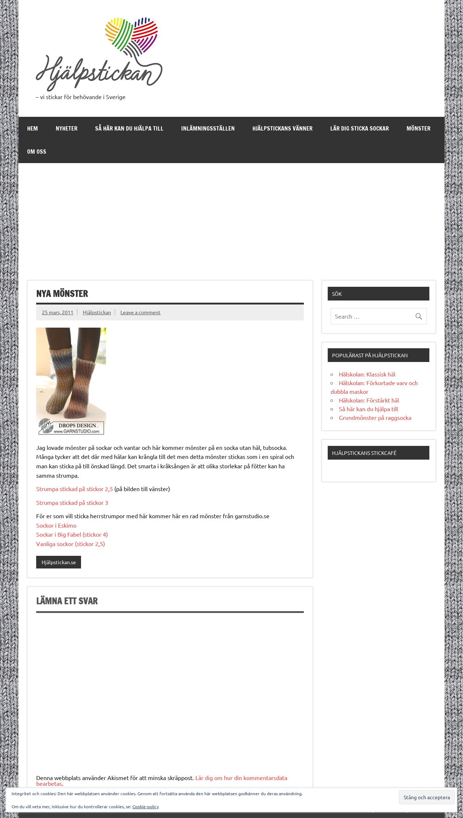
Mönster (418, 128)
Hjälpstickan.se (59, 562)
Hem (32, 128)
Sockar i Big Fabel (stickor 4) (72, 534)
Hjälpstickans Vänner (282, 128)
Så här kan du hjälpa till (129, 128)
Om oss (36, 151)
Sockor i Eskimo (56, 525)
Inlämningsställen (208, 128)
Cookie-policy (145, 806)
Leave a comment (140, 312)
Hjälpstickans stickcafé (364, 453)
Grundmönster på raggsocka (375, 417)
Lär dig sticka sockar (359, 128)
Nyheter (66, 128)
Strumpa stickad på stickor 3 (72, 502)
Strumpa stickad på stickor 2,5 (74, 488)
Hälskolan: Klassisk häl (367, 374)
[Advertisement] (231, 217)
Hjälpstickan (97, 312)
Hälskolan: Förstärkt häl (369, 400)
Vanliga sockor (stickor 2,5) (70, 543)
